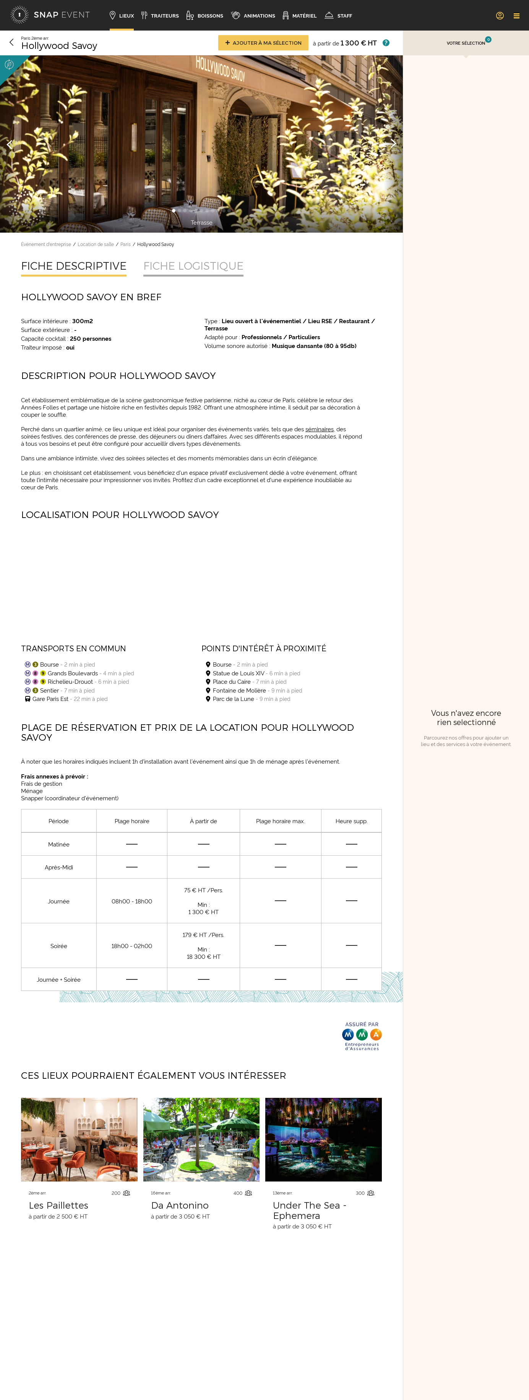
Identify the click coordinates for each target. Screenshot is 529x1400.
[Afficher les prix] (386, 42)
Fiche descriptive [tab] (74, 265)
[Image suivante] (393, 144)
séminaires (319, 429)
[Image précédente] (9, 144)
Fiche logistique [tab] (193, 265)
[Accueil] (50, 15)
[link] (499, 15)
